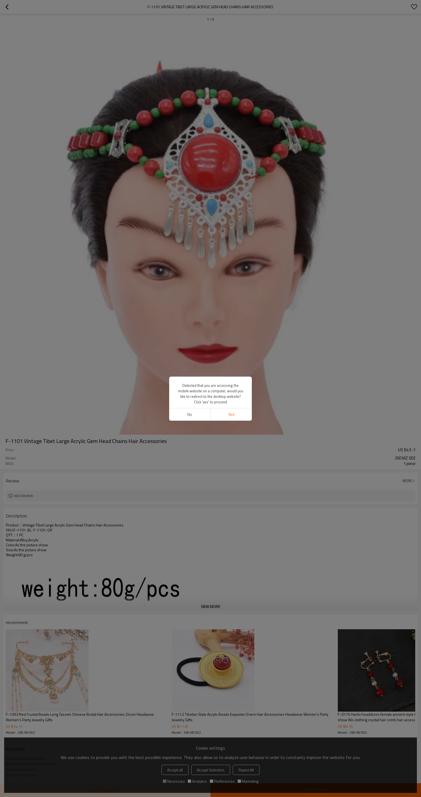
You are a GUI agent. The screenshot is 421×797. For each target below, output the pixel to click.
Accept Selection (210, 770)
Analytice (197, 781)
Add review (23, 495)
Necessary (174, 781)
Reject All (246, 770)
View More (210, 606)
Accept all (175, 770)
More (407, 480)
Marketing (248, 781)
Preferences (222, 781)
